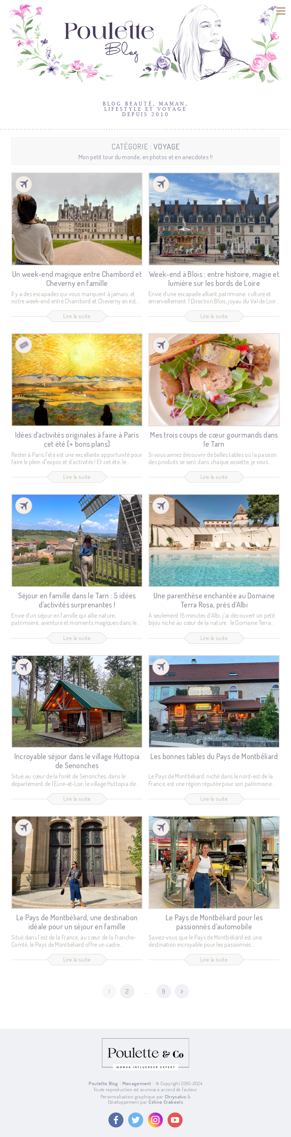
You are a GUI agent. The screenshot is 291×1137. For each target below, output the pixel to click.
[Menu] (281, 11)
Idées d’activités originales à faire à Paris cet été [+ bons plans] (77, 439)
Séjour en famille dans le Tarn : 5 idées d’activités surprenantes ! (77, 599)
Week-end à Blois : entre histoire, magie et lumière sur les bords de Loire (214, 278)
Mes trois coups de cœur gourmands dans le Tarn (214, 439)
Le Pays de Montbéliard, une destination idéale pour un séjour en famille (77, 921)
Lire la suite (77, 316)
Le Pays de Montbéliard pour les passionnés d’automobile (214, 921)
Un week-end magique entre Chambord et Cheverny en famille (77, 278)
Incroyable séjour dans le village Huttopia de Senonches (77, 761)
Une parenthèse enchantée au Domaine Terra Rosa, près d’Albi (214, 599)
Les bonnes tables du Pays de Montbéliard (214, 756)
